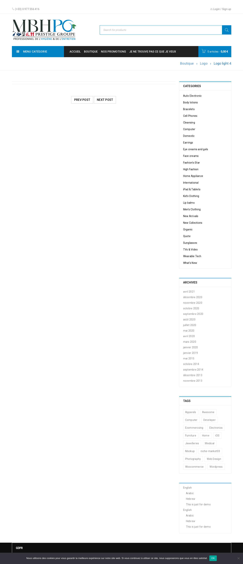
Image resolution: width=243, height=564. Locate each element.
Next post (105, 100)
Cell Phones (190, 115)
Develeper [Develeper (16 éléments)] (209, 419)
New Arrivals (190, 216)
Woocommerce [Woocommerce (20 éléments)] (194, 466)
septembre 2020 (193, 313)
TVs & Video (190, 249)
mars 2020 (189, 341)
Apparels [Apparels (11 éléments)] (190, 412)
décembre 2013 (192, 375)
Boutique (187, 63)
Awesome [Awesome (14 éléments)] (208, 412)
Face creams (191, 155)
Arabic (190, 493)
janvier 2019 (190, 352)
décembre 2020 (192, 297)
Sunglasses (190, 242)
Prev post (82, 100)
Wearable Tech (192, 256)
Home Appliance (193, 176)
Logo (203, 63)
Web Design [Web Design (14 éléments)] (214, 458)
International (191, 182)
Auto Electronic (192, 95)
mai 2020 (188, 330)
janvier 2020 (190, 347)
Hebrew (190, 498)
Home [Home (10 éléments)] (205, 435)
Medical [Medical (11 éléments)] (209, 443)
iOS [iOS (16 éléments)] (217, 435)
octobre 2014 (191, 364)
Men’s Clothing (192, 209)
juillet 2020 (189, 325)
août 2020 (189, 319)
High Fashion (191, 169)
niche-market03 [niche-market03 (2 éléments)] (210, 451)
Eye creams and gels (195, 149)
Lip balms (189, 202)
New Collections (192, 222)
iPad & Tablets (192, 189)
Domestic (189, 135)
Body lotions (190, 102)
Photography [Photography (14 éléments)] (193, 458)
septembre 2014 (193, 369)
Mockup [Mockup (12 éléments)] (190, 451)
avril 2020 (189, 336)
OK (213, 558)
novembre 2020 (192, 302)
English (187, 487)
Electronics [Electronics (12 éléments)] (216, 427)
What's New (190, 262)
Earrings (188, 142)
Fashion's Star (191, 162)
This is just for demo (198, 504)
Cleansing (189, 122)
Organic (188, 229)
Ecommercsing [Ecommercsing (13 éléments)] (194, 427)
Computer (189, 129)
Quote (187, 236)
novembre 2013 (192, 380)
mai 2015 (188, 358)
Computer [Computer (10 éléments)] (191, 419)
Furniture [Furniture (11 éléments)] (190, 435)
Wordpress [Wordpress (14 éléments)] (216, 466)
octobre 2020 (191, 308)
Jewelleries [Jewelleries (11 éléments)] (192, 443)
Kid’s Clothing (191, 196)
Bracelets (189, 109)
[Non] (238, 558)
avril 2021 (189, 291)
